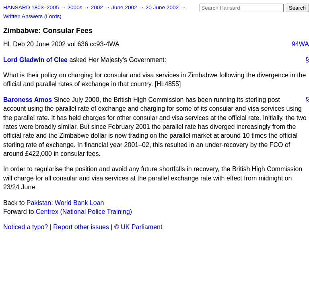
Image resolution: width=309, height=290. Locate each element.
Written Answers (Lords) (32, 16)
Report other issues (81, 227)
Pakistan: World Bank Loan (65, 202)
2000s (75, 7)
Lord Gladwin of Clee (35, 59)
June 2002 (124, 7)
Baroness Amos (27, 99)
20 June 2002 (163, 7)
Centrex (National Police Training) (84, 211)
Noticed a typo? (25, 227)
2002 (98, 7)
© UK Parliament (138, 227)
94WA (300, 44)
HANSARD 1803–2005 (31, 7)
